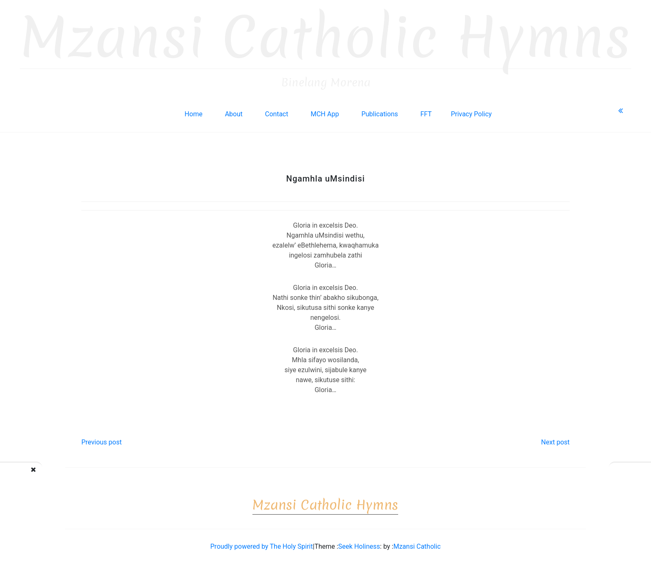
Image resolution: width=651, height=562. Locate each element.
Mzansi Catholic (417, 544)
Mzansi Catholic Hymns (325, 35)
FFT (425, 111)
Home (194, 111)
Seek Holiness (359, 544)
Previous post (101, 440)
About (234, 111)
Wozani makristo (46, 475)
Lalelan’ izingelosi (612, 475)
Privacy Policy (471, 111)
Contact (276, 111)
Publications (379, 111)
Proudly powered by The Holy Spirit (261, 544)
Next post (555, 440)
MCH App (325, 111)
